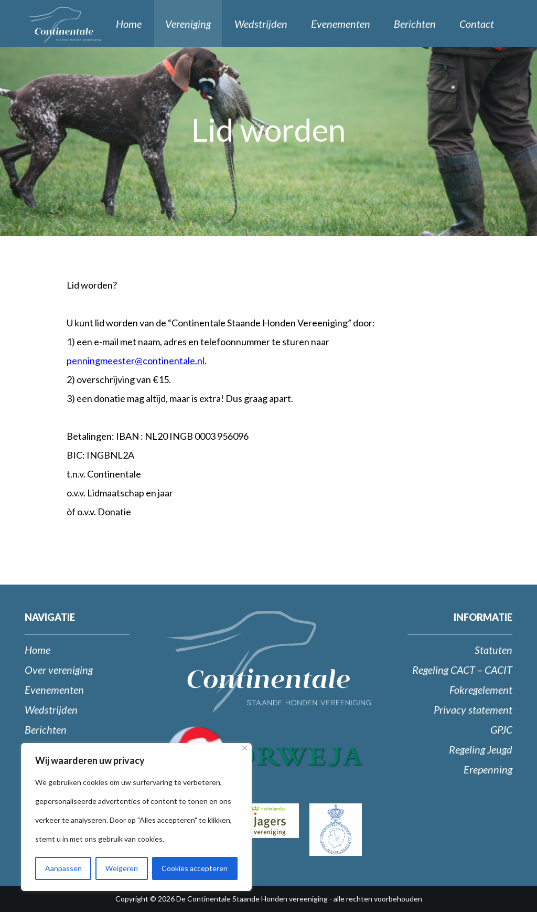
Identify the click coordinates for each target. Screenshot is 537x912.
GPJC (501, 729)
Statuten (493, 649)
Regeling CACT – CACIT (462, 669)
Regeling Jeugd (480, 749)
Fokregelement (480, 689)
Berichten (415, 23)
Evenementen (340, 23)
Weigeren (121, 868)
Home (129, 23)
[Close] (244, 748)
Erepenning (488, 769)
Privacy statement (473, 709)
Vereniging (188, 23)
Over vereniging (59, 669)
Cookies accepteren (195, 868)
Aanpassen (63, 868)
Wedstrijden (260, 23)
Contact (476, 23)
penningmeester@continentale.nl (136, 360)
